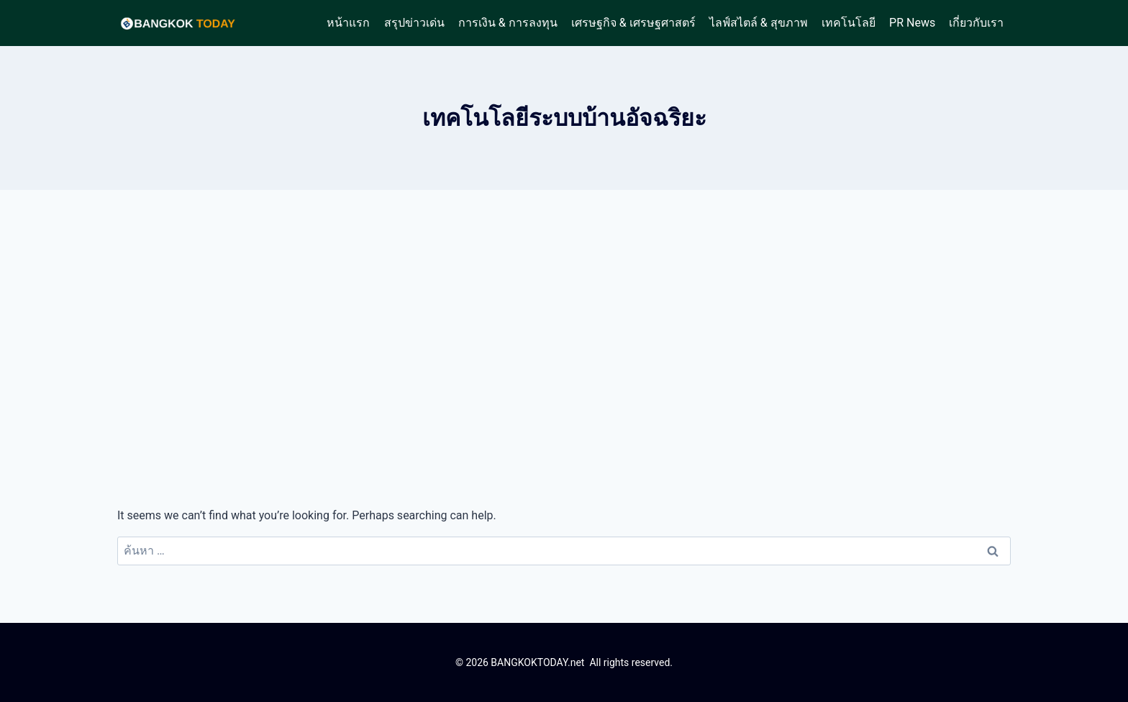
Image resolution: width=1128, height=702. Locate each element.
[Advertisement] (564, 348)
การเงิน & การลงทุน (508, 22)
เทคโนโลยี (848, 22)
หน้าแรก (348, 22)
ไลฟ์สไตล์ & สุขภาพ (758, 22)
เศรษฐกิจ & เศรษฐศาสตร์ (633, 22)
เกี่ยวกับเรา (976, 22)
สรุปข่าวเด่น (414, 22)
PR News (912, 22)
